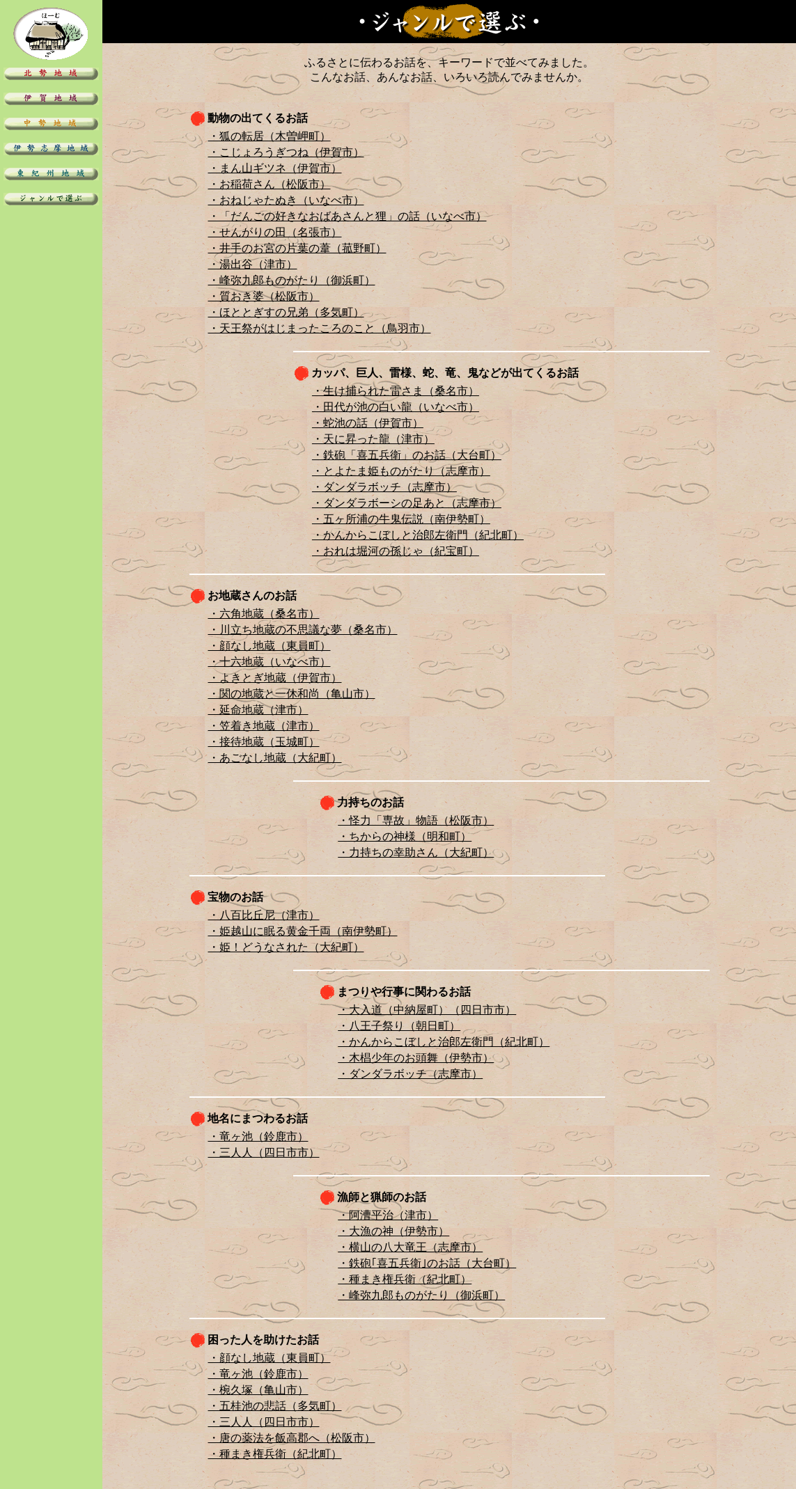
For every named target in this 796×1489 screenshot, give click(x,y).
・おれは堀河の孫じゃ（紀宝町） (395, 551)
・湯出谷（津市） (252, 264)
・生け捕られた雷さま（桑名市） (395, 391)
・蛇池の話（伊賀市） (367, 423)
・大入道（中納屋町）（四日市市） (427, 1010)
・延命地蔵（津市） (258, 710)
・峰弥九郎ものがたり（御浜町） (291, 280)
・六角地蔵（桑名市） (264, 614)
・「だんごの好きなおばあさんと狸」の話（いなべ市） (347, 216)
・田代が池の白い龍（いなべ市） (395, 407)
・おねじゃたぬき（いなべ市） (286, 200)
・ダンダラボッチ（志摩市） (384, 487)
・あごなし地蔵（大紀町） (275, 758)
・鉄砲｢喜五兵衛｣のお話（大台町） (427, 1263)
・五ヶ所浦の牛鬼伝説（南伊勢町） (401, 519)
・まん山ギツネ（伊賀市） (275, 168)
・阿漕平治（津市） (388, 1215)
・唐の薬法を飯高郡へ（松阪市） (291, 1438)
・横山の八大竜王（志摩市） (410, 1247)
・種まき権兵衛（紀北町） (404, 1279)
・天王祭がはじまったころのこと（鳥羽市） (319, 328)
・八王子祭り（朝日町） (399, 1026)
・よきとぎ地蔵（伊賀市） (275, 678)
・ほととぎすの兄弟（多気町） (286, 312)
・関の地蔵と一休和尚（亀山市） (291, 694)
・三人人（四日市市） (264, 1152)
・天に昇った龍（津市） (373, 439)
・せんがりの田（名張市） (275, 232)
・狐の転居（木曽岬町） (269, 136)
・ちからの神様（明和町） (404, 836)
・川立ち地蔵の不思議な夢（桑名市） (303, 630)
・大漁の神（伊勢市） (393, 1231)
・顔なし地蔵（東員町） (269, 646)
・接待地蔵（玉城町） (264, 742)
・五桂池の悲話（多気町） (275, 1406)
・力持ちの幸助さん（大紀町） (416, 852)
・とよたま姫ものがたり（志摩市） (401, 471)
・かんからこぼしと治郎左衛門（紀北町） (418, 535)
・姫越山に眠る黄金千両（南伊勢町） (303, 931)
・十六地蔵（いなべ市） (269, 662)
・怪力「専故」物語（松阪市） (416, 820)
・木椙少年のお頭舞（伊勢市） (416, 1058)
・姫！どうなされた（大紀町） (286, 947)
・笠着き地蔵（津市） (264, 726)
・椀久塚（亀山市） (258, 1390)
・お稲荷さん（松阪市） (269, 184)
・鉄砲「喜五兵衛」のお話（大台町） (406, 455)
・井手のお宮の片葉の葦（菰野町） (297, 248)
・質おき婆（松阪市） (264, 296)
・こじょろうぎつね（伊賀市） (286, 152)
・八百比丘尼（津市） (264, 915)
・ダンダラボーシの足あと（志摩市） (406, 503)
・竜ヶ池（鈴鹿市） (258, 1136)
